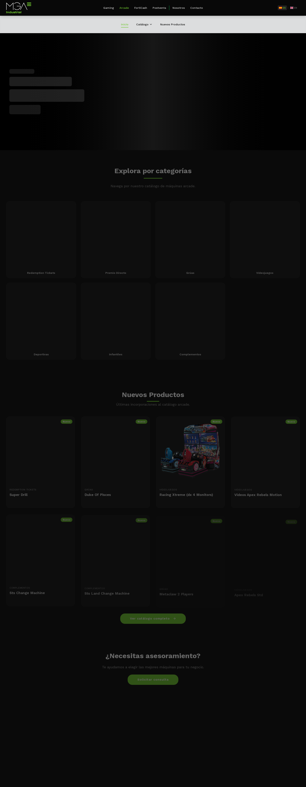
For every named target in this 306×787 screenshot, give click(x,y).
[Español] (282, 7)
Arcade (124, 7)
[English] (293, 7)
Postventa (159, 7)
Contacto (196, 7)
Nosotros (179, 7)
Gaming (108, 7)
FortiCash (140, 7)
